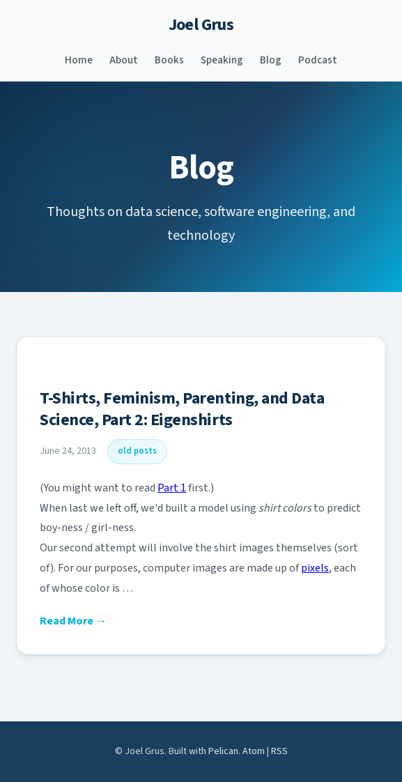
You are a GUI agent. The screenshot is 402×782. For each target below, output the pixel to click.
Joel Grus (201, 25)
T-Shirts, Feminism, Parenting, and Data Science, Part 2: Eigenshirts (182, 409)
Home (79, 60)
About (123, 60)
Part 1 (171, 488)
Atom (253, 751)
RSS (279, 751)
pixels (315, 568)
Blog (270, 60)
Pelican (223, 751)
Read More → (73, 621)
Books (169, 60)
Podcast (317, 60)
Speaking (222, 60)
